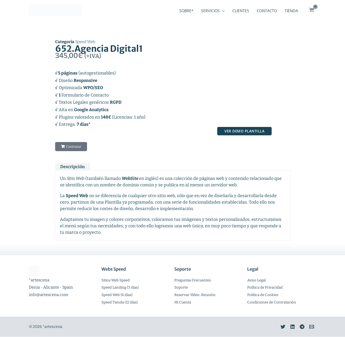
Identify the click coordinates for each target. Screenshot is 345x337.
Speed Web (85, 41)
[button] (71, 146)
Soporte (181, 288)
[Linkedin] (287, 327)
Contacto (267, 10)
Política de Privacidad (265, 288)
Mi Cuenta (182, 302)
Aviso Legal (256, 280)
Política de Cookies (262, 295)
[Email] (311, 327)
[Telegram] (299, 327)
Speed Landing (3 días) (120, 288)
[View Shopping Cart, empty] (311, 10)
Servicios (210, 10)
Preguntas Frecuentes (192, 280)
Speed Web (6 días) (117, 295)
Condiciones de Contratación (271, 302)
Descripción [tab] (72, 167)
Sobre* (186, 10)
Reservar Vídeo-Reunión (195, 295)
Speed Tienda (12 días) (119, 302)
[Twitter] (276, 327)
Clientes (240, 10)
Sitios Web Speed (115, 280)
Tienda (291, 10)
